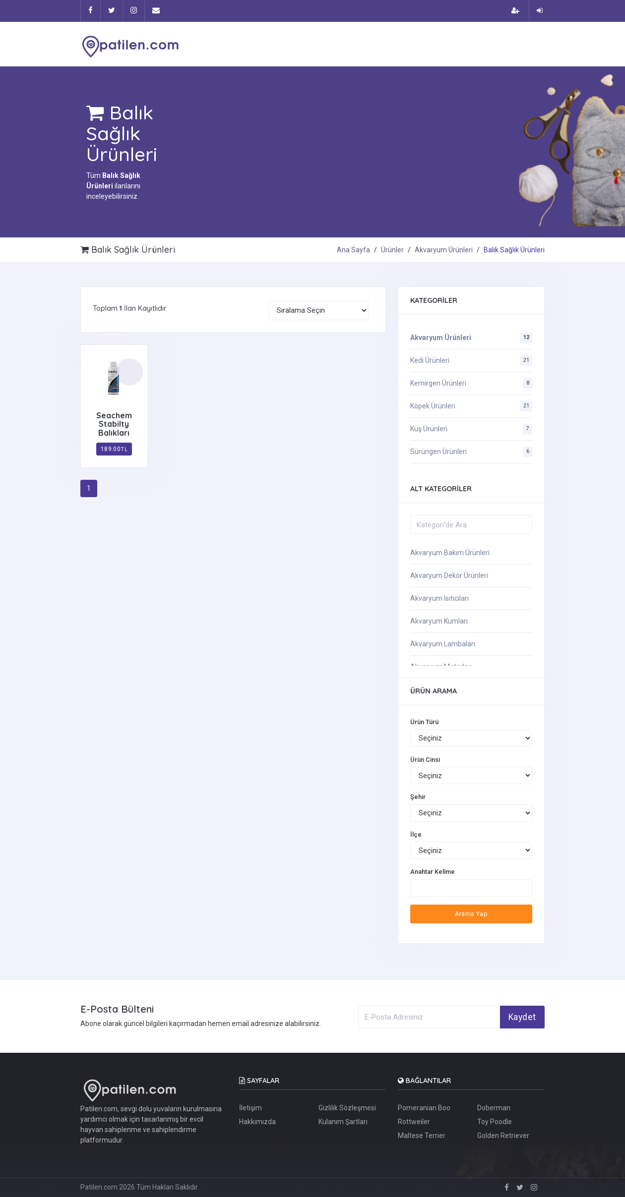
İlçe (416, 834)
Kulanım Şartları (343, 1122)
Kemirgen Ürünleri (438, 383)
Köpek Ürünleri (432, 406)
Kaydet (522, 1017)
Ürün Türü (424, 722)
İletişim (250, 1108)
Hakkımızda (257, 1122)
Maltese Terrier (421, 1136)
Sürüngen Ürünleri (438, 452)
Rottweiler (414, 1122)
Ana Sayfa (353, 250)
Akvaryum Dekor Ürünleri (449, 575)
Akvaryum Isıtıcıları (439, 598)
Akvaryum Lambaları (442, 644)
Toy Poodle (494, 1122)
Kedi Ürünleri (429, 360)
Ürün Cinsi (425, 759)
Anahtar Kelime (432, 871)
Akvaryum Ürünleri (444, 250)
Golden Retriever (503, 1136)
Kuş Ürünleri (428, 429)
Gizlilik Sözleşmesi (347, 1108)
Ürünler (392, 250)
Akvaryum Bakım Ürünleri (450, 553)
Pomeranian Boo (424, 1108)
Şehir (418, 796)
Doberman (493, 1108)
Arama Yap (471, 913)
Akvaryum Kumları (439, 621)
